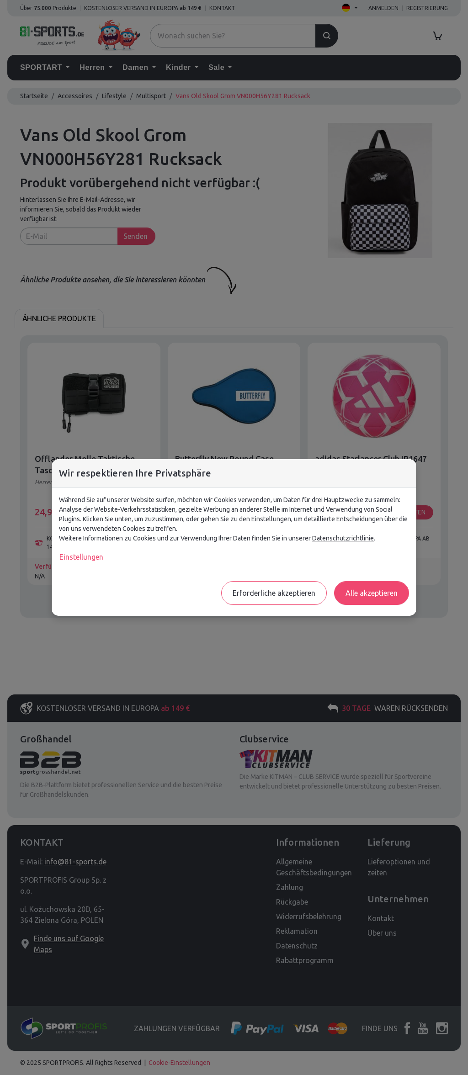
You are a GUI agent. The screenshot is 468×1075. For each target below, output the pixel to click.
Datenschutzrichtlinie (343, 538)
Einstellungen (81, 557)
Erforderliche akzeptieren (274, 593)
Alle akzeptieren (372, 593)
